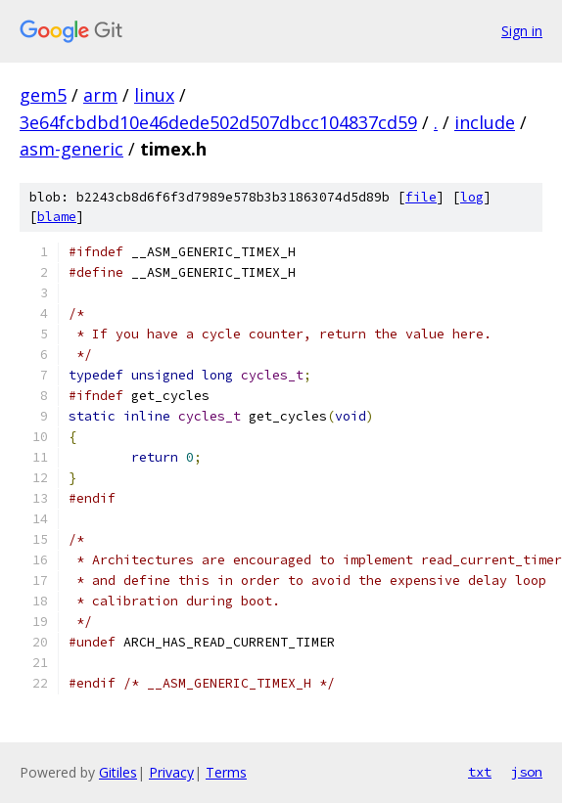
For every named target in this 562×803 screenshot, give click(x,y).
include (484, 122)
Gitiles (118, 772)
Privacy (171, 772)
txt (480, 772)
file (421, 197)
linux (154, 95)
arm (100, 95)
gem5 (43, 95)
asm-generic (71, 148)
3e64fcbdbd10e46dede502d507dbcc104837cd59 (218, 122)
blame (56, 216)
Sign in (521, 31)
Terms (226, 772)
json (526, 772)
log (472, 197)
